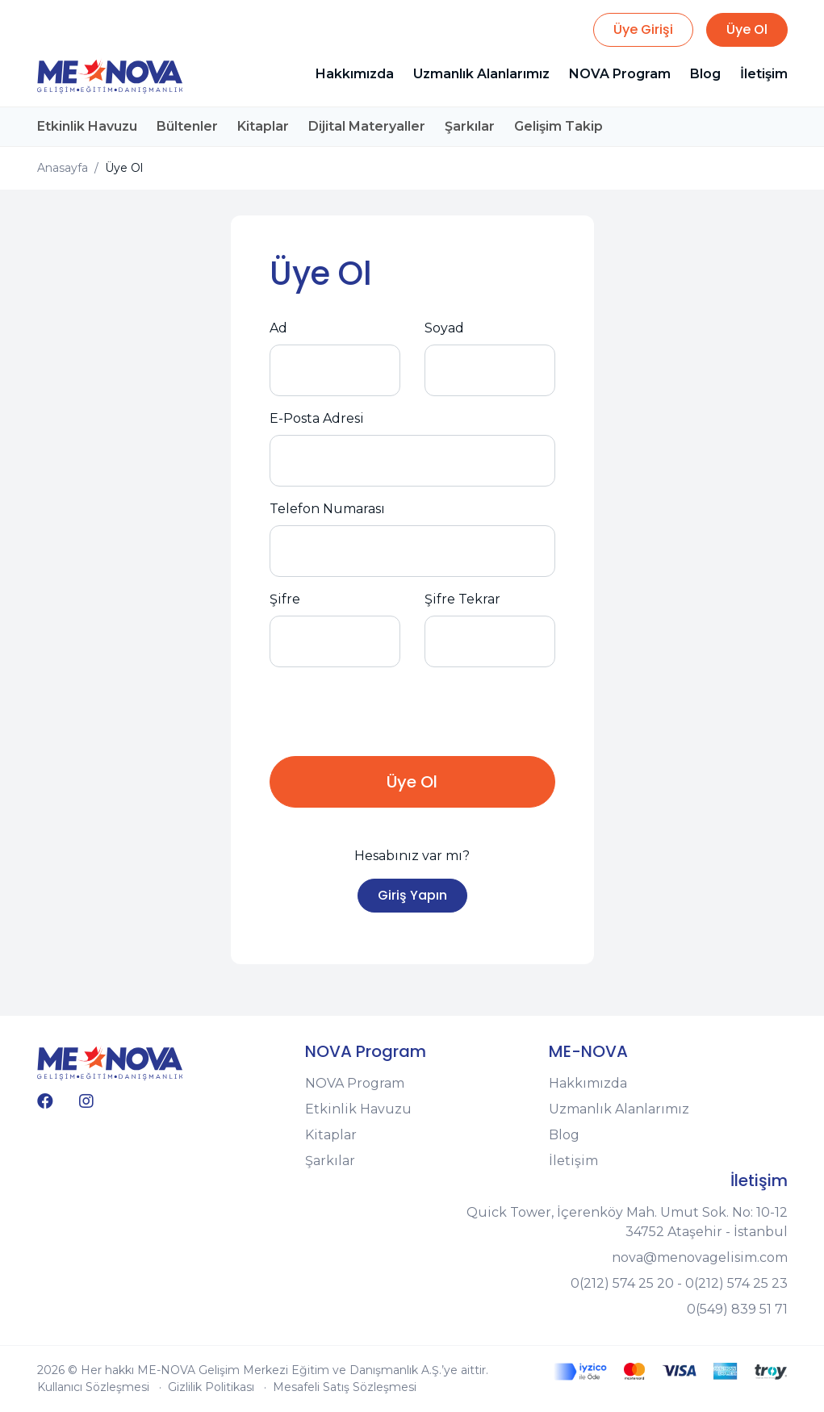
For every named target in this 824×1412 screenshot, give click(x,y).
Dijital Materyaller (366, 126)
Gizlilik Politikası (211, 1387)
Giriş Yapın (412, 895)
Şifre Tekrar (462, 599)
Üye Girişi (643, 29)
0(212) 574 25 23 (736, 1283)
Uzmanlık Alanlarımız (481, 73)
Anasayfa (62, 168)
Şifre (285, 599)
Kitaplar (263, 126)
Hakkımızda (355, 73)
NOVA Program (620, 73)
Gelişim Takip (558, 126)
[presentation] (392, 711)
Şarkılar (470, 126)
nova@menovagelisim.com (700, 1257)
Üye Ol (747, 29)
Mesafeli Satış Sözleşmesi (344, 1387)
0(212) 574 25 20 (622, 1283)
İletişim (764, 73)
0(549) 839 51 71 (737, 1309)
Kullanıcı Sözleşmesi (93, 1387)
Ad (278, 328)
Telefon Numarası (327, 508)
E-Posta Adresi (317, 418)
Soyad (444, 328)
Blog (705, 73)
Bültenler (187, 126)
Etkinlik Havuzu (87, 126)
